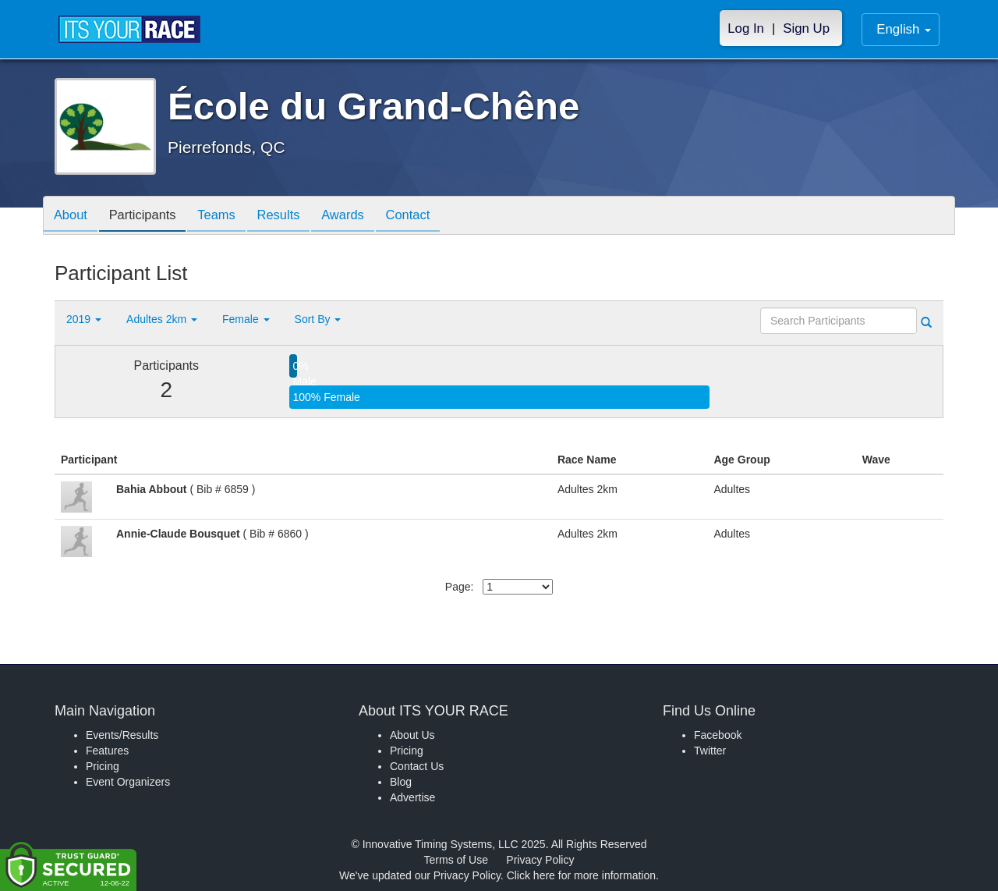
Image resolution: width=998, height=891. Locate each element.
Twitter (710, 750)
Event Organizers (128, 782)
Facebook (717, 735)
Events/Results (122, 735)
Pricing (102, 766)
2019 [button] (83, 319)
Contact (431, 216)
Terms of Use (456, 860)
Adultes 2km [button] (161, 319)
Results (293, 216)
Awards (362, 216)
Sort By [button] (318, 319)
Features (107, 750)
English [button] (903, 29)
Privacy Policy (540, 860)
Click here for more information (581, 875)
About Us (412, 735)
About (72, 216)
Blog (401, 782)
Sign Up (806, 28)
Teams (227, 216)
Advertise (412, 797)
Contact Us (417, 766)
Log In (745, 28)
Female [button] (246, 319)
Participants (149, 216)
